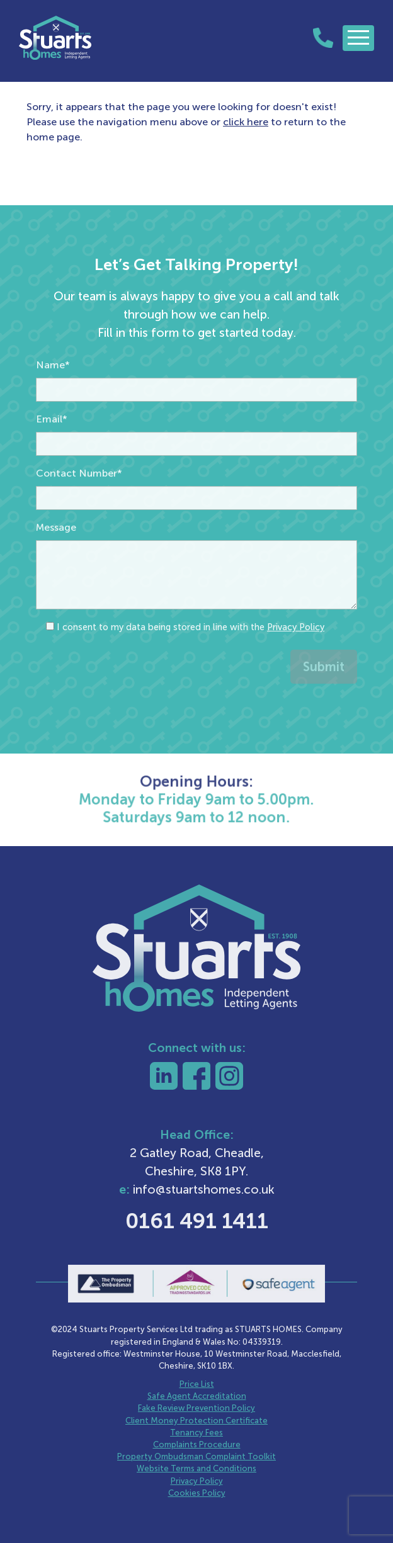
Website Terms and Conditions (196, 1468)
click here (245, 122)
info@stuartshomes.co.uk (204, 1189)
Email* (51, 455)
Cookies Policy (196, 1493)
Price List (196, 1384)
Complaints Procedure (197, 1444)
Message (56, 563)
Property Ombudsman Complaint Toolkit (196, 1456)
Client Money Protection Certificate (196, 1420)
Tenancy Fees (196, 1432)
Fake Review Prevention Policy (196, 1408)
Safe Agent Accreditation (196, 1396)
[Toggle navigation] (358, 38)
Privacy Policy (295, 663)
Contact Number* (79, 509)
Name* (53, 401)
